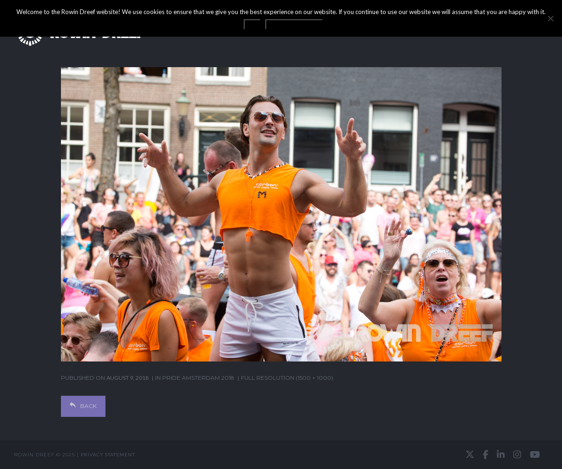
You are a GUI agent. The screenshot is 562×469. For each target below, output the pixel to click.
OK (252, 24)
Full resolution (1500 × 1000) (287, 377)
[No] (550, 18)
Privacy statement (108, 454)
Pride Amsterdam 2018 (198, 377)
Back (83, 405)
